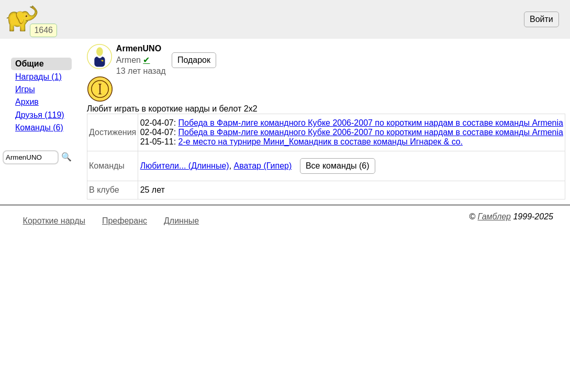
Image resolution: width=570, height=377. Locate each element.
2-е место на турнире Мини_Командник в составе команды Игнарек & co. (320, 141)
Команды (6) (39, 127)
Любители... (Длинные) (184, 165)
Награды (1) (38, 76)
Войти (541, 19)
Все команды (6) (338, 165)
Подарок (193, 60)
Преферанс (124, 220)
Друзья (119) (39, 114)
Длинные (181, 220)
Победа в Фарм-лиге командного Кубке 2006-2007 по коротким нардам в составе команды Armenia (370, 122)
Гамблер (494, 216)
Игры (25, 89)
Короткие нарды (54, 220)
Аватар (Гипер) (263, 165)
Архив (27, 101)
